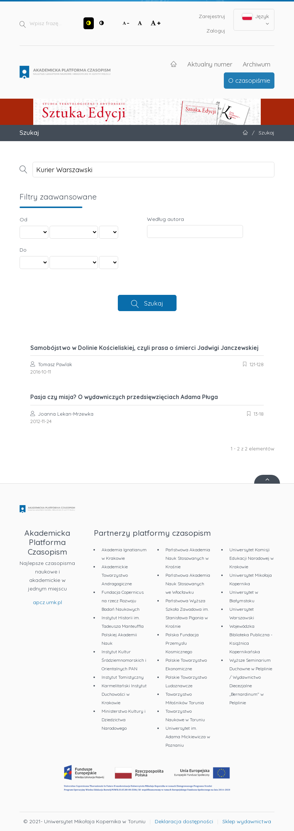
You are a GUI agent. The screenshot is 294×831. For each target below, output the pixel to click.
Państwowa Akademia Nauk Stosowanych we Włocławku (187, 583)
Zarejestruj (212, 16)
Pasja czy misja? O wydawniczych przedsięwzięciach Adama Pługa (124, 397)
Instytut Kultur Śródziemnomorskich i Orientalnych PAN (124, 660)
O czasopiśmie (249, 80)
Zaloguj (215, 30)
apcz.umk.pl (47, 602)
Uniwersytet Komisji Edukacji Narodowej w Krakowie (251, 558)
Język (255, 19)
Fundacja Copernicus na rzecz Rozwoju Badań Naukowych (123, 600)
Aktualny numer (209, 64)
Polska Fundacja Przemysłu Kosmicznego (182, 643)
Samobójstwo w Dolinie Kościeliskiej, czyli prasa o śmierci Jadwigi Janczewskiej (144, 347)
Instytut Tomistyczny (123, 677)
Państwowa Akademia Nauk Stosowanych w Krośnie (187, 558)
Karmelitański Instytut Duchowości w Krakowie (124, 694)
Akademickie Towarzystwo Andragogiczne (117, 575)
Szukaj (153, 303)
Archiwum (256, 64)
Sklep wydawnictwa (246, 821)
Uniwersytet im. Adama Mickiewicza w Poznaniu (187, 736)
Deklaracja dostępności (184, 821)
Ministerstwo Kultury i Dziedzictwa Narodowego (124, 719)
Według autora (165, 219)
